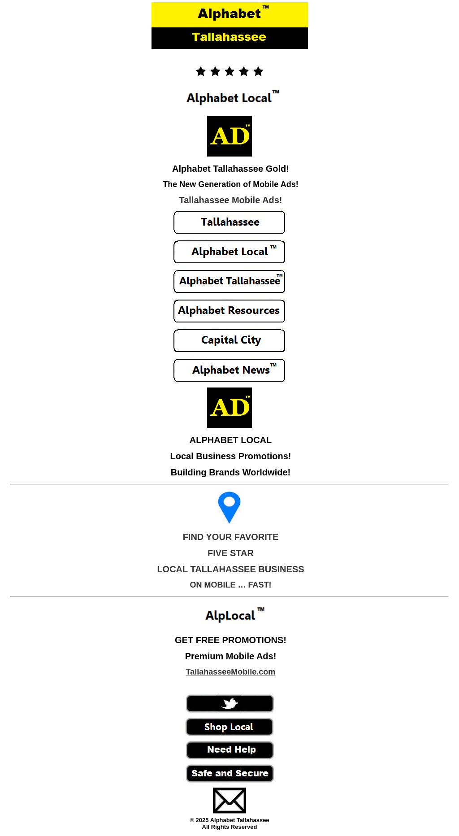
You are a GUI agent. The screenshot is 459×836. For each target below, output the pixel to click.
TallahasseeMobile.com (231, 671)
